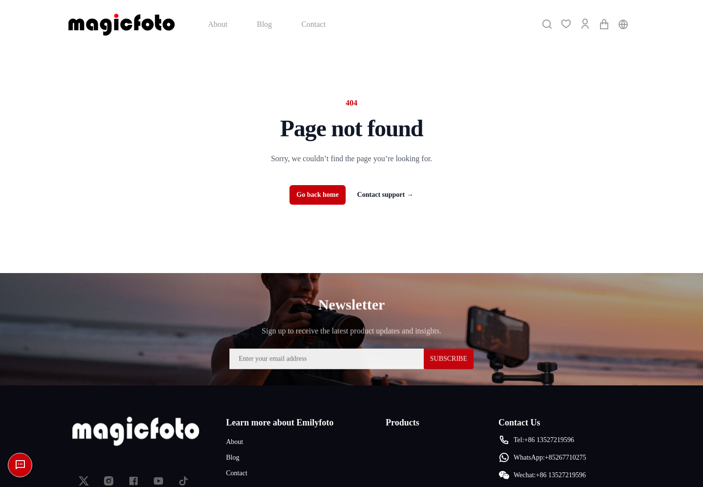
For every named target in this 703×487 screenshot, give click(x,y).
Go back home (317, 194)
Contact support (385, 194)
